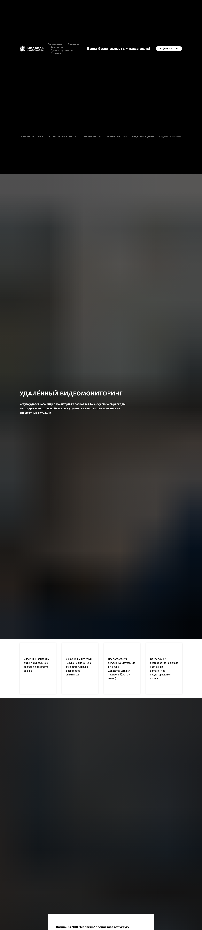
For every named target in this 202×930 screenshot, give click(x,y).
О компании (55, 44)
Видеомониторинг (170, 136)
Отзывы (55, 53)
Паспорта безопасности (62, 136)
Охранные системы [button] (116, 136)
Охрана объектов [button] (91, 136)
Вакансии (74, 44)
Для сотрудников (61, 50)
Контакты (56, 47)
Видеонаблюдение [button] (143, 136)
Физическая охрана (32, 136)
